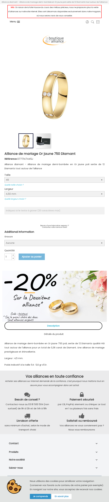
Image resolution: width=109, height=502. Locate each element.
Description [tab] (53, 325)
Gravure (8, 236)
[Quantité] (8, 257)
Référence (10, 159)
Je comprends (40, 496)
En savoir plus (61, 496)
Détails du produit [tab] (54, 334)
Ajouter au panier (32, 256)
